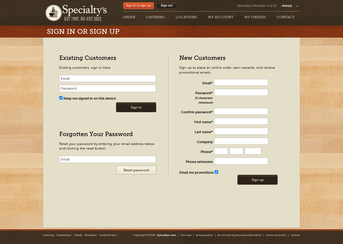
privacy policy (204, 235)
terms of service (276, 235)
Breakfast (91, 235)
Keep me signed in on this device (87, 98)
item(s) (290, 5)
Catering (48, 235)
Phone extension (199, 162)
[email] (107, 78)
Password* (204, 97)
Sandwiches (64, 235)
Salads (78, 235)
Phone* (207, 152)
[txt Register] (243, 82)
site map (186, 235)
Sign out (167, 5)
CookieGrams (108, 235)
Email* (207, 83)
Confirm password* (197, 112)
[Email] (107, 159)
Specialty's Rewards (251, 5)
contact (295, 235)
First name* (203, 122)
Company (205, 142)
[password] (107, 88)
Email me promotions (198, 172)
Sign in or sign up (138, 5)
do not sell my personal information (239, 235)
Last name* (204, 132)
